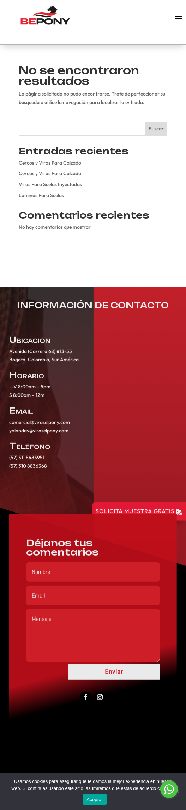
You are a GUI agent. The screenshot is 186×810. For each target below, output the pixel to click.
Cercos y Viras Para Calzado (50, 163)
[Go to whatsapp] (169, 789)
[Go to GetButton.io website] (169, 802)
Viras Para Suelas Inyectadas (50, 184)
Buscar (156, 128)
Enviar (114, 675)
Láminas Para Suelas (41, 195)
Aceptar (94, 799)
